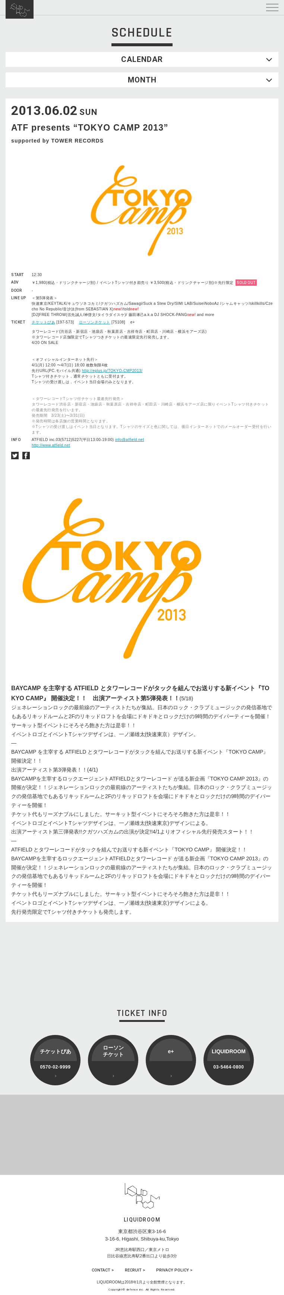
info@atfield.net (129, 440)
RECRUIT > (135, 1270)
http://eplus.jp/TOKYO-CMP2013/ (112, 371)
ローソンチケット (94, 322)
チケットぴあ (43, 322)
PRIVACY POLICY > (174, 1270)
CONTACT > (103, 1270)
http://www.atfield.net (51, 445)
